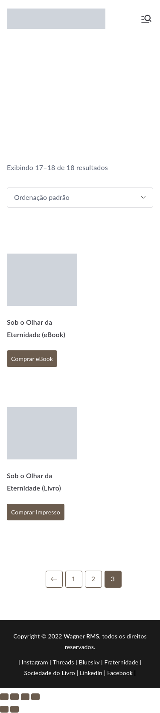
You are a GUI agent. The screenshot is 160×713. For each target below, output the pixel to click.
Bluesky (89, 662)
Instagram (35, 662)
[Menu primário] (146, 19)
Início (93, 86)
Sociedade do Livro (49, 672)
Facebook (120, 672)
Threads (63, 662)
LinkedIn (91, 672)
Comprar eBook (32, 358)
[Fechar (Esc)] (35, 696)
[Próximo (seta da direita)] (14, 709)
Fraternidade (121, 662)
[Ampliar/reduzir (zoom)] (4, 696)
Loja (114, 86)
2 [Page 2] (93, 578)
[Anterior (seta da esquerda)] (4, 709)
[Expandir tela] (14, 696)
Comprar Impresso (35, 512)
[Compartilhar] (25, 696)
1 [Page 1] (74, 578)
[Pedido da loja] (80, 198)
